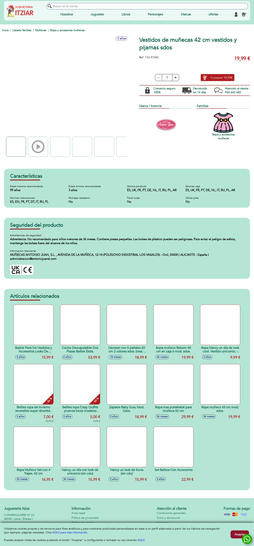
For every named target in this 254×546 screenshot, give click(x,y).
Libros (126, 14)
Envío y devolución (168, 518)
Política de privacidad (85, 518)
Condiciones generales (171, 513)
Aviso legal (78, 513)
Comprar (221, 78)
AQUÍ (141, 540)
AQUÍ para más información (69, 532)
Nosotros (66, 14)
